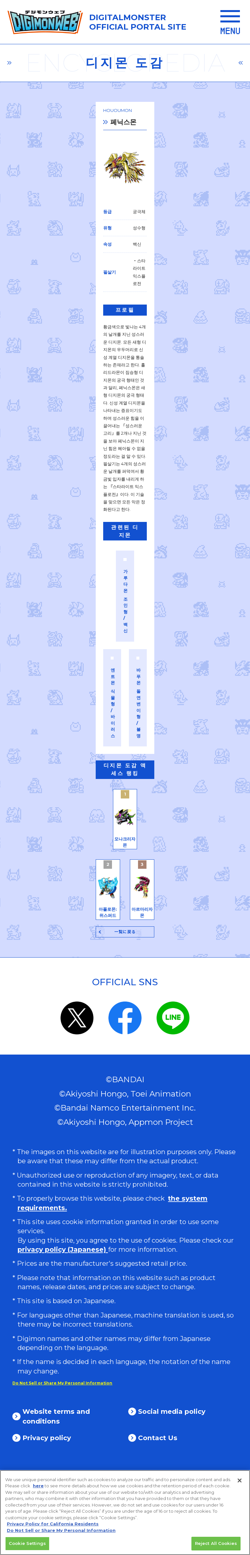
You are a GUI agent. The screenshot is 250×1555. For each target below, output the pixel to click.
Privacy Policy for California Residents (53, 1526)
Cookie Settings (27, 1546)
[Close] (239, 1483)
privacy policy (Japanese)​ (63, 1332)
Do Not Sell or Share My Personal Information (62, 1465)
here (38, 1488)
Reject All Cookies (216, 1546)
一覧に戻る (125, 1014)
